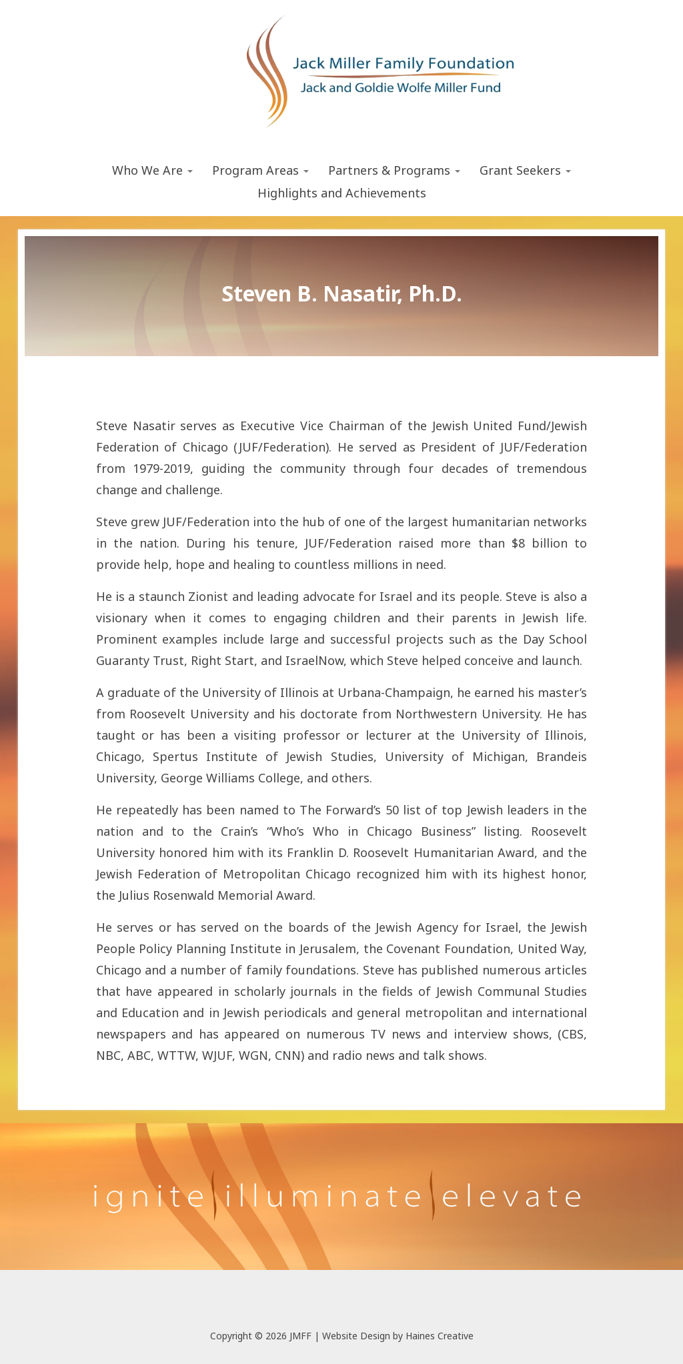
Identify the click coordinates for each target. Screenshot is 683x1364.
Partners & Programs (394, 170)
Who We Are (152, 170)
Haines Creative (440, 1335)
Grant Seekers (525, 170)
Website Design (356, 1335)
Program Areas (260, 170)
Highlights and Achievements (341, 193)
